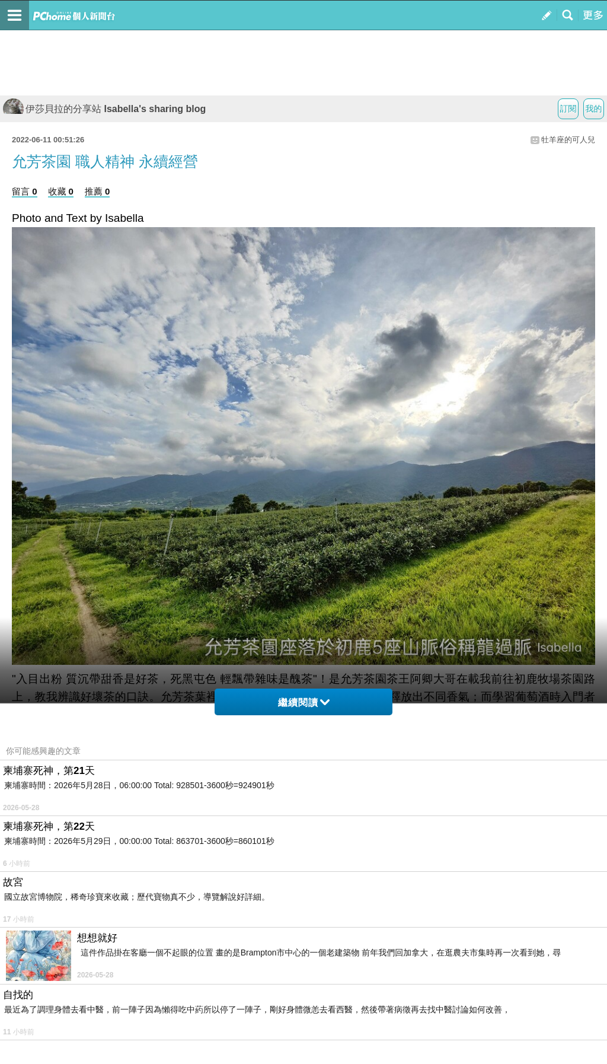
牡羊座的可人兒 (568, 139)
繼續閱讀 (304, 702)
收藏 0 (61, 191)
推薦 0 (97, 191)
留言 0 (24, 191)
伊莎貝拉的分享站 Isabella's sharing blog (104, 108)
